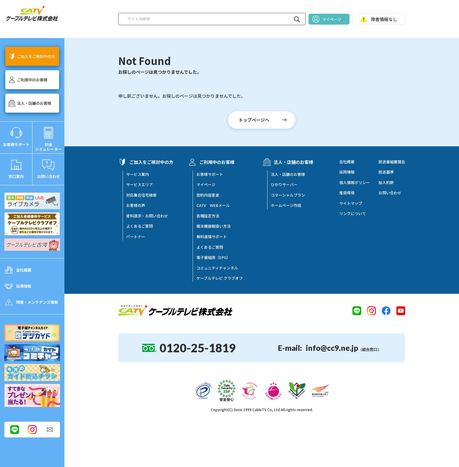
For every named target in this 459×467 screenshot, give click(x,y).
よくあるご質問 (139, 226)
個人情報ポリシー (354, 182)
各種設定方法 (207, 216)
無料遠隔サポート (211, 236)
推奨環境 (346, 192)
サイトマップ (350, 203)
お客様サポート (209, 174)
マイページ (205, 184)
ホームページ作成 (286, 205)
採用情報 (346, 172)
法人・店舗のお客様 (288, 174)
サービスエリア (139, 184)
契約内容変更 (207, 195)
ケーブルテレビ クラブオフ (219, 278)
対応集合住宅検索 (141, 195)
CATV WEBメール (213, 205)
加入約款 (386, 182)
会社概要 (346, 161)
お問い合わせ (389, 192)
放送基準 (386, 172)
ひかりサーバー (284, 184)
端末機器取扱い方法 (213, 226)
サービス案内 (137, 174)
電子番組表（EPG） (213, 257)
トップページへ (254, 120)
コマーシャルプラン (288, 195)
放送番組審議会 (391, 161)
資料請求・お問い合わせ (147, 216)
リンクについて (352, 213)
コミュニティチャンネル (217, 268)
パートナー (135, 236)
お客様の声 (135, 205)
